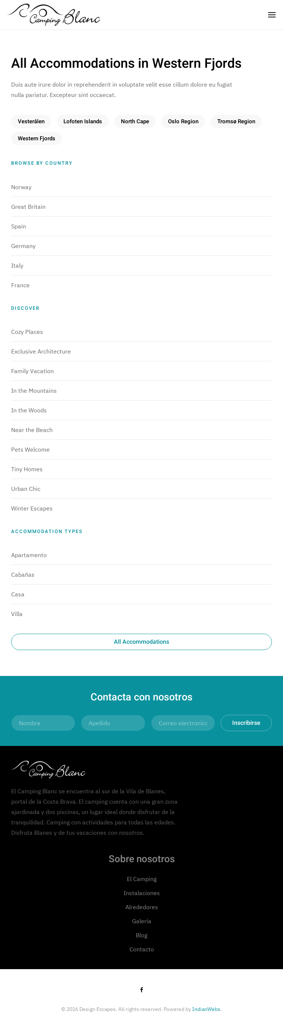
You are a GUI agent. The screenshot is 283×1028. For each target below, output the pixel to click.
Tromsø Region (236, 121)
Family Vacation (32, 371)
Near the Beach (32, 429)
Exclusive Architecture (41, 351)
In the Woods (29, 410)
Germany (23, 246)
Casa (17, 594)
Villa (17, 613)
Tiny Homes (27, 469)
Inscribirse (246, 723)
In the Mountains (34, 390)
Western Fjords (36, 138)
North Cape (135, 121)
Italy (17, 265)
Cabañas (22, 574)
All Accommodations (141, 641)
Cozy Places (27, 331)
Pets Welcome (30, 449)
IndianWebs (206, 1009)
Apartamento (29, 555)
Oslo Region (183, 121)
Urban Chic (25, 488)
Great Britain (28, 206)
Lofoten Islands (82, 121)
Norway (21, 187)
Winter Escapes (32, 508)
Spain (18, 226)
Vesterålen (31, 121)
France (20, 285)
